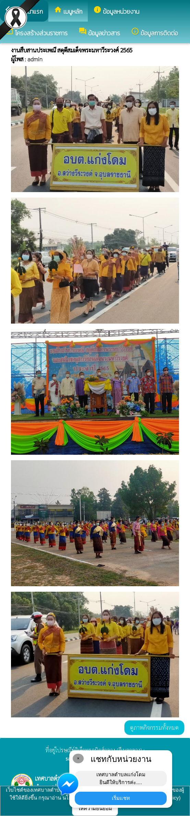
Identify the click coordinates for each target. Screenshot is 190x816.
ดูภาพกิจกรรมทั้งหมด (154, 727)
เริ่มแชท (121, 798)
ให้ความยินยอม (95, 808)
